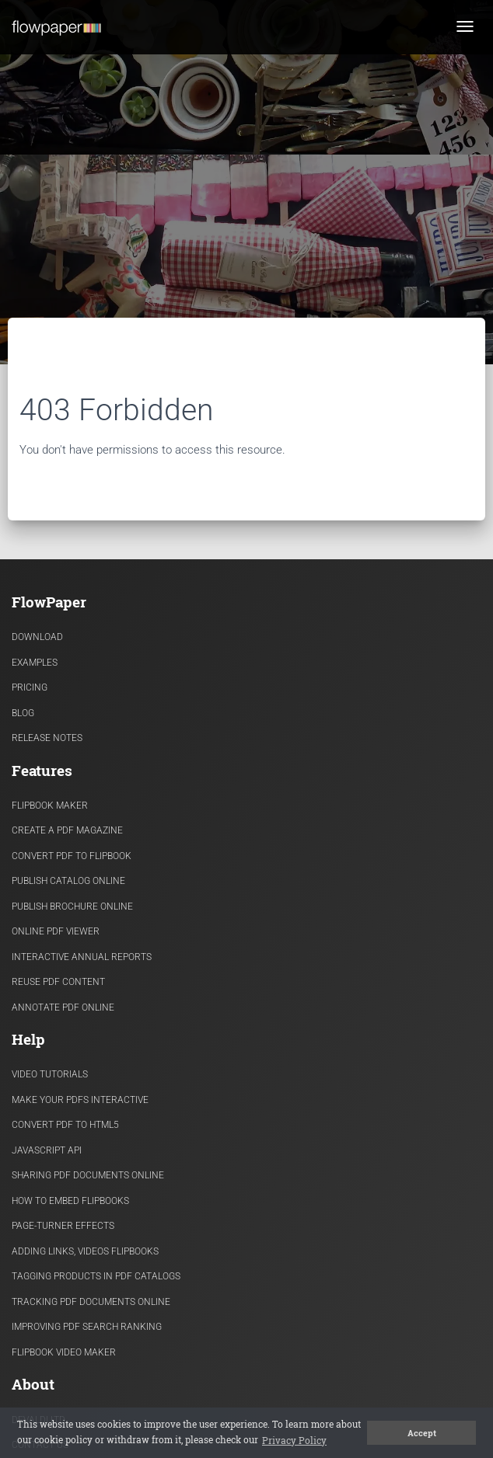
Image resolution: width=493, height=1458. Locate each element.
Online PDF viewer (56, 931)
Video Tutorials (50, 1074)
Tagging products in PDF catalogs (96, 1276)
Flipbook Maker (50, 805)
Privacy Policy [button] (294, 1440)
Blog (23, 713)
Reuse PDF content (58, 981)
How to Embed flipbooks (70, 1200)
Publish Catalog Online (68, 880)
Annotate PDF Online (63, 1007)
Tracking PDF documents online (91, 1301)
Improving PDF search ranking (87, 1326)
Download (37, 637)
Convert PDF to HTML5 (65, 1124)
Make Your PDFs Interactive (80, 1099)
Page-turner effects (63, 1225)
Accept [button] (421, 1433)
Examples (35, 662)
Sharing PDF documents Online (88, 1175)
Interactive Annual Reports (82, 957)
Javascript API (47, 1150)
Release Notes (47, 737)
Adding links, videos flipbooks (85, 1251)
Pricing (29, 687)
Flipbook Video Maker (64, 1352)
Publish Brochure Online (72, 906)
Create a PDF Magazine (67, 830)
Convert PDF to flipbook (71, 856)
